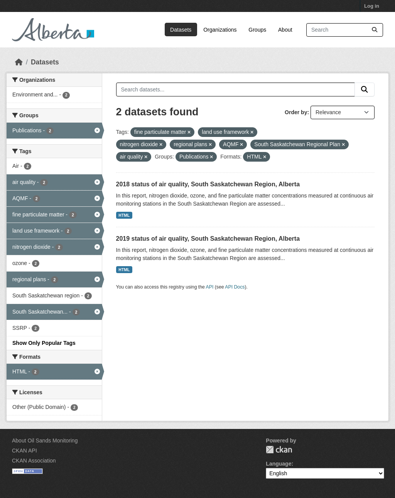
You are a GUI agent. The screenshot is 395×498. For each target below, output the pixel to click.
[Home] (19, 62)
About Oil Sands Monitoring (45, 440)
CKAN (279, 450)
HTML (124, 215)
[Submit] (374, 30)
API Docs (235, 287)
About (285, 30)
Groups (257, 30)
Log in (371, 6)
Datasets (180, 30)
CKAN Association (34, 460)
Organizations (219, 30)
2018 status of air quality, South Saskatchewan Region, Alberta (208, 184)
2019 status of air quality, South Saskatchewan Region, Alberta (208, 238)
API (210, 287)
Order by (296, 112)
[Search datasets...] (344, 30)
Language (278, 464)
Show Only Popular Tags (44, 343)
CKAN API (24, 450)
